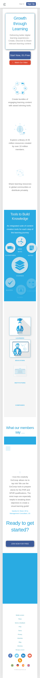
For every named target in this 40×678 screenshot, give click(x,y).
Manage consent (20, 649)
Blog (20, 642)
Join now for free (20, 544)
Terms (20, 630)
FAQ (20, 626)
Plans (20, 619)
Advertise (20, 638)
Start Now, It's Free (20, 55)
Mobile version (20, 615)
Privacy (20, 634)
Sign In (21, 4)
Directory (20, 646)
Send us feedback (20, 623)
